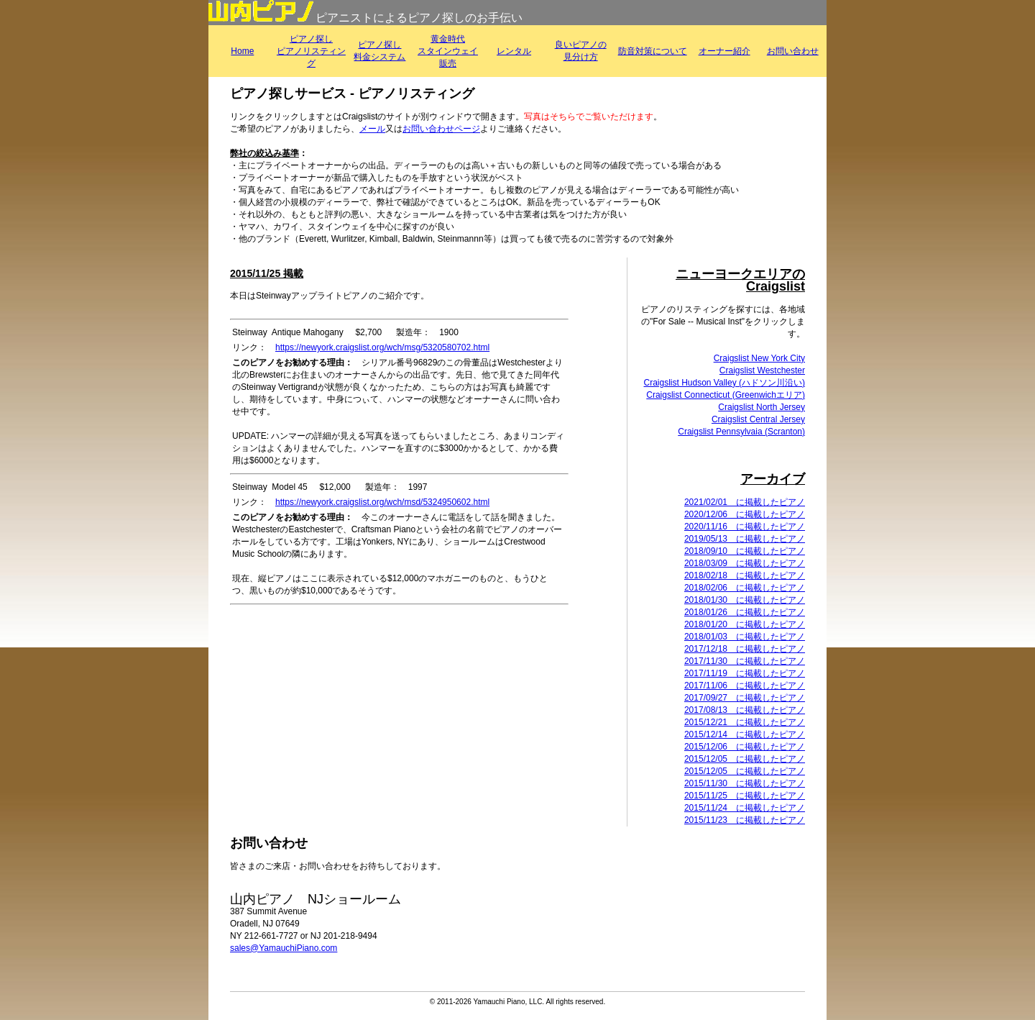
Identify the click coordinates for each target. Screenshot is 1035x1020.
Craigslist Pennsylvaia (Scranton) (741, 432)
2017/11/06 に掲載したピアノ (744, 685)
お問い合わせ (793, 51)
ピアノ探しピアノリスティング (311, 51)
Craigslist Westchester (762, 370)
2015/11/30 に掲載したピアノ (744, 783)
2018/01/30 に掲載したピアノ (744, 600)
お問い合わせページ (441, 129)
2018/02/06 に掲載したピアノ (744, 588)
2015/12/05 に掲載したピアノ (744, 759)
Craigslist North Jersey (761, 407)
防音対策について (652, 51)
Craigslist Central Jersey (758, 419)
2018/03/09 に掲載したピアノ (744, 563)
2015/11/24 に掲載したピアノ (744, 808)
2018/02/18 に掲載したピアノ (744, 575)
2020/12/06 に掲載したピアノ (744, 514)
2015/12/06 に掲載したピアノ (744, 747)
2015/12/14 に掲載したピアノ (744, 734)
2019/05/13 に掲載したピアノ (744, 539)
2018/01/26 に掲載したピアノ (744, 612)
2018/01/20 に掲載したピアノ (744, 624)
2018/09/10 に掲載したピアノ (744, 551)
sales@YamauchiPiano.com (283, 948)
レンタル (514, 51)
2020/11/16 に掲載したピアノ (744, 527)
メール (372, 129)
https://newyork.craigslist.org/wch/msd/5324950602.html (382, 502)
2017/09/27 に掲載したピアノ (744, 698)
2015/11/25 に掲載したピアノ (744, 796)
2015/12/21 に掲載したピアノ (744, 722)
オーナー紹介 (724, 51)
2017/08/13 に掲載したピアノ (744, 710)
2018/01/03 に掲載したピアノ (744, 637)
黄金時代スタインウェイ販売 (448, 51)
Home (242, 51)
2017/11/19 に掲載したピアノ (744, 673)
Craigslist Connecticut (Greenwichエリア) (725, 395)
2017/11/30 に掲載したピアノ (744, 661)
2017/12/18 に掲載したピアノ (744, 649)
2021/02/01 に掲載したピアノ (744, 502)
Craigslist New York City (759, 358)
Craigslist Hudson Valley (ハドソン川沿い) (725, 383)
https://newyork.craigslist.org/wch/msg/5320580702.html (382, 347)
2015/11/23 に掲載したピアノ (744, 820)
